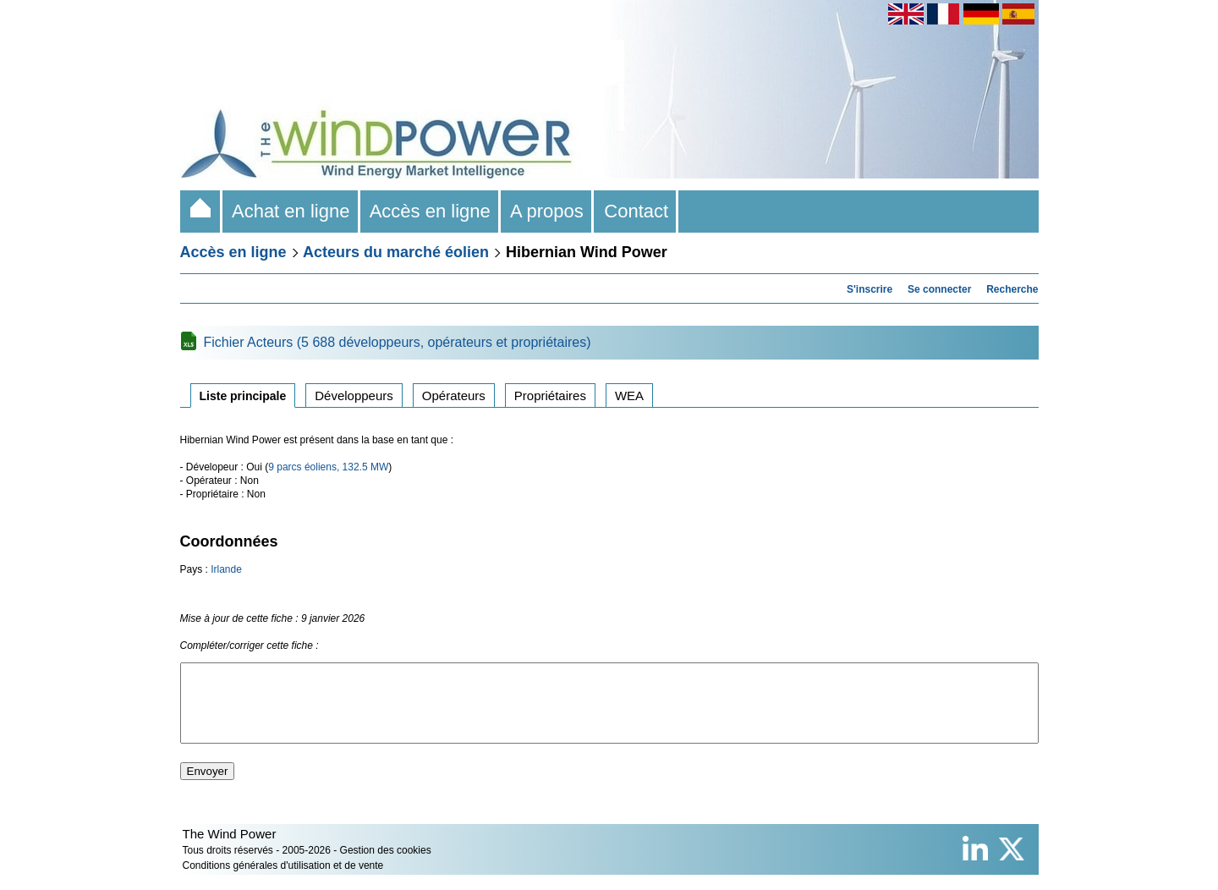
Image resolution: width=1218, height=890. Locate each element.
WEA (629, 395)
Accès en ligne (430, 211)
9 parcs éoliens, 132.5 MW (328, 467)
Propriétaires (550, 395)
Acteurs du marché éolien (396, 252)
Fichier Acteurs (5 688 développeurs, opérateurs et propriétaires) (397, 342)
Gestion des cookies (385, 865)
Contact (636, 211)
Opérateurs (454, 395)
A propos (547, 211)
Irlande (226, 569)
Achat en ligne (291, 211)
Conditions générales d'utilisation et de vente (283, 881)
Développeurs (354, 395)
